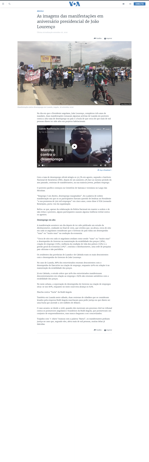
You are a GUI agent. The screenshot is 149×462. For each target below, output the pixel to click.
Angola (40, 11)
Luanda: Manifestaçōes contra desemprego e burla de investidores (68, 129)
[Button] (98, 38)
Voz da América (47, 132)
